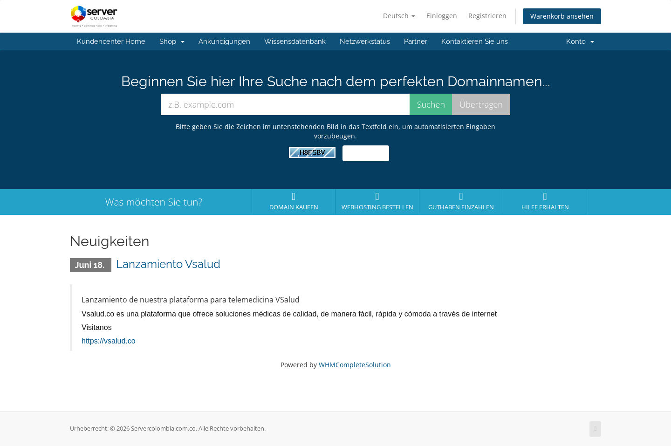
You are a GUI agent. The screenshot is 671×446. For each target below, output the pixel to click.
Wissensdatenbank (295, 41)
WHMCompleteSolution (355, 364)
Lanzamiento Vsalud (168, 264)
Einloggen (441, 15)
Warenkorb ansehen (562, 16)
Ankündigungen (224, 41)
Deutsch (399, 15)
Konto (580, 41)
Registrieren (487, 15)
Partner (415, 41)
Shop (172, 41)
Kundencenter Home (111, 41)
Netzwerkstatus (365, 41)
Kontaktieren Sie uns (474, 41)
